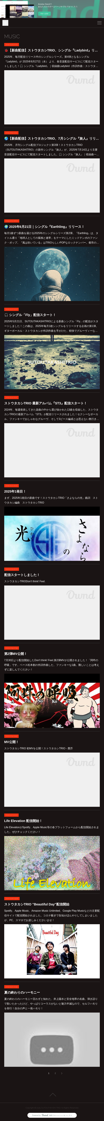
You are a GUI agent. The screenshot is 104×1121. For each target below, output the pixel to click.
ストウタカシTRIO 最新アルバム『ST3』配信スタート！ (45, 403)
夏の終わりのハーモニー (22, 992)
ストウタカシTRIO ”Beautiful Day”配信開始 (36, 904)
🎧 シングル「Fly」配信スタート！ (30, 315)
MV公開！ (11, 742)
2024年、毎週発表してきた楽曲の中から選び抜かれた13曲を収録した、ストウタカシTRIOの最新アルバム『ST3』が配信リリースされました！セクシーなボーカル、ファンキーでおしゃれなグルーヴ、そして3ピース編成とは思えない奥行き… (51, 414)
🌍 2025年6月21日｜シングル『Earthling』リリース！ (44, 226)
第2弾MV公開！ (15, 654)
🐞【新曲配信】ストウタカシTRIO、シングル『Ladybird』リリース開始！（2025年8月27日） (52, 50)
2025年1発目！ (15, 491)
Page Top (52, 1095)
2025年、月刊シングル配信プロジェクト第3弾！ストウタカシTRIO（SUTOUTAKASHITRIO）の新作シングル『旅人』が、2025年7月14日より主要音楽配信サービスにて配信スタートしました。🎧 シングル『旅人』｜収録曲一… (51, 150)
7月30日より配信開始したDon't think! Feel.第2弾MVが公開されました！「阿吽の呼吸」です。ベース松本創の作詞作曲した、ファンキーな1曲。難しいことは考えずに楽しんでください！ (51, 665)
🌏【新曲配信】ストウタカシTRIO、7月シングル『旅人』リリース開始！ (52, 138)
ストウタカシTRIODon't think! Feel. (24, 581)
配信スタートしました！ (22, 575)
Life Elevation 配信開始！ (23, 821)
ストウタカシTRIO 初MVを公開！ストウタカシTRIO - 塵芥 (38, 748)
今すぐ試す (44, 14)
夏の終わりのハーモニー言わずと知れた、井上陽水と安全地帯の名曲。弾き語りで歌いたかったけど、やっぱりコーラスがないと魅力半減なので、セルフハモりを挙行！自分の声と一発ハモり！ (51, 1004)
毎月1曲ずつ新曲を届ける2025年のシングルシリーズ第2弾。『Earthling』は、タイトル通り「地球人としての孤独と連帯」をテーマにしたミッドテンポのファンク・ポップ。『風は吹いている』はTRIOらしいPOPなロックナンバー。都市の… (51, 238)
